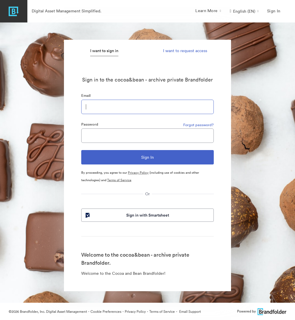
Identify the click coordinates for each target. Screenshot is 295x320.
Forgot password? (198, 124)
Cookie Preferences (105, 311)
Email (85, 95)
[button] (244, 11)
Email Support (189, 311)
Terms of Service (119, 180)
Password (89, 124)
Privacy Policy (138, 172)
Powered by (261, 311)
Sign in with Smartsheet (126, 215)
